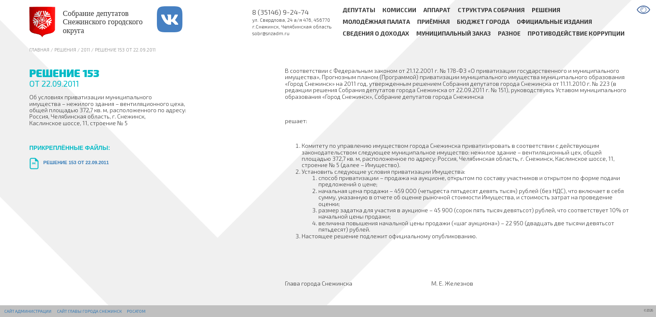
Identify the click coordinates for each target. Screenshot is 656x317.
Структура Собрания (491, 9)
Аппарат (437, 9)
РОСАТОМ (136, 311)
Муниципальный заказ (453, 33)
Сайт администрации (27, 311)
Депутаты (359, 9)
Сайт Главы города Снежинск (89, 311)
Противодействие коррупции (576, 33)
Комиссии (399, 9)
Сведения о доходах (376, 33)
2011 (85, 49)
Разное (509, 33)
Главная (39, 49)
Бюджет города (483, 22)
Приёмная (433, 22)
